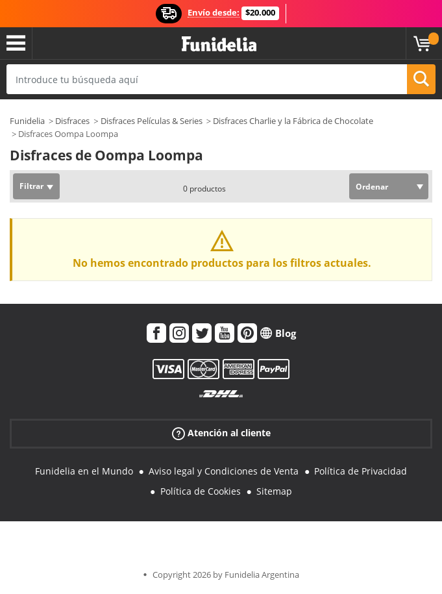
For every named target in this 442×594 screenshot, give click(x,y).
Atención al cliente (221, 433)
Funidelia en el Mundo (84, 471)
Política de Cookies (200, 491)
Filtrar (31, 186)
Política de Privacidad (360, 471)
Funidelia (27, 121)
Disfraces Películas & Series (152, 121)
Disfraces (72, 121)
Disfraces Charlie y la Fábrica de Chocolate (293, 121)
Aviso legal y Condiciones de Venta (224, 471)
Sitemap (274, 491)
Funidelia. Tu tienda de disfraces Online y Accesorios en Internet (219, 44)
